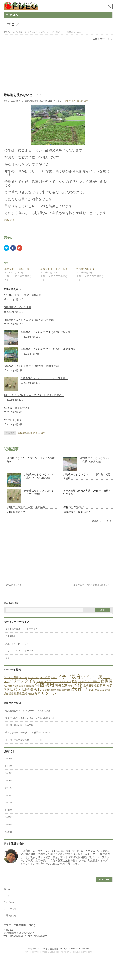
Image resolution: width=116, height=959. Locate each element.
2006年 (8, 832)
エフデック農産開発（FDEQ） (54, 948)
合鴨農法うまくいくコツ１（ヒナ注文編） (44, 378)
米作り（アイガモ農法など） (78, 101)
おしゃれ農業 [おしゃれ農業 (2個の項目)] (11, 677)
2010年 (8, 803)
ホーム (7, 889)
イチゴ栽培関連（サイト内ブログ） (22, 629)
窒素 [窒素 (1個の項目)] (59, 690)
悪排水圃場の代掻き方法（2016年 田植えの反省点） (34, 395)
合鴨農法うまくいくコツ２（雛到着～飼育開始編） (32, 366)
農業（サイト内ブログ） (17, 643)
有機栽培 (22, 433)
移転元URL (10, 220)
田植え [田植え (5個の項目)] (16, 689)
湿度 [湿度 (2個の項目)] (96, 685)
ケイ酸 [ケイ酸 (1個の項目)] (40, 681)
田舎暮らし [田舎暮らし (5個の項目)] (31, 689)
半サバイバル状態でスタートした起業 (23, 740)
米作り (36, 433)
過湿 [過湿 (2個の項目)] (24, 693)
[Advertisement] (58, 66)
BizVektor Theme (58, 952)
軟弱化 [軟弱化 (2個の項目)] (18, 693)
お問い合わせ (10, 915)
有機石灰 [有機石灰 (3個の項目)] (61, 685)
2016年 (8, 766)
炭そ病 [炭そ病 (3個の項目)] (104, 685)
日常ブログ (9, 902)
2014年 (8, 773)
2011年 (8, 795)
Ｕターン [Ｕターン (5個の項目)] (49, 693)
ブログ (7, 895)
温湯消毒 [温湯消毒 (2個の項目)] (88, 685)
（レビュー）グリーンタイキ (19, 651)
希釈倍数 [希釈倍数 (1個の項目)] (17, 686)
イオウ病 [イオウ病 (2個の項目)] (45, 677)
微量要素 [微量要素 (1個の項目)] (30, 686)
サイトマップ (10, 909)
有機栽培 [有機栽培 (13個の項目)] (44, 684)
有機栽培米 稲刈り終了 (18, 269)
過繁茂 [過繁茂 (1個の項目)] (31, 694)
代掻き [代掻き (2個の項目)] (88, 681)
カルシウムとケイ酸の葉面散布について (91, 585)
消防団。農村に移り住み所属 (19, 725)
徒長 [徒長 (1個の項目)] (23, 686)
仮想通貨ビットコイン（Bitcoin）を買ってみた (27, 710)
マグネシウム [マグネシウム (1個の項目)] (65, 681)
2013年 (8, 780)
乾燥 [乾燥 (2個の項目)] (74, 681)
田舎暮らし (10, 636)
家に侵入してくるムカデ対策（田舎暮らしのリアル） (31, 718)
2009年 (8, 810)
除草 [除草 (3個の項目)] (38, 693)
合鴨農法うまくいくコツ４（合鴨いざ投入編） (47, 332)
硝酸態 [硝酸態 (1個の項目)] (53, 690)
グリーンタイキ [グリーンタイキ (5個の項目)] (22, 681)
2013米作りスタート (89, 269)
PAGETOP (104, 879)
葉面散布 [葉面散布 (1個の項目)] (106, 690)
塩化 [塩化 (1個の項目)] (10, 686)
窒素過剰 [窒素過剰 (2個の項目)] (67, 689)
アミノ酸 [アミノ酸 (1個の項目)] (23, 677)
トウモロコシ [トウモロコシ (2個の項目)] (51, 681)
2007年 (8, 824)
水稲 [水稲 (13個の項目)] (78, 684)
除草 (43, 433)
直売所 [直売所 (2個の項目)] (46, 689)
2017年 (8, 759)
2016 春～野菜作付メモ (17, 407)
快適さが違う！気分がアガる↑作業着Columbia (27, 732)
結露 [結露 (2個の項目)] (91, 689)
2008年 (8, 817)
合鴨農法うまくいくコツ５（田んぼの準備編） (30, 319)
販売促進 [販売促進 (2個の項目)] (9, 693)
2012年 (8, 788)
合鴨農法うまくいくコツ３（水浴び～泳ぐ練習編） (49, 349)
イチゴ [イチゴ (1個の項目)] (54, 677)
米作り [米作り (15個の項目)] (80, 689)
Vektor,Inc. (75, 952)
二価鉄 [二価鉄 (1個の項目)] (81, 681)
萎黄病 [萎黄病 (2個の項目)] (98, 689)
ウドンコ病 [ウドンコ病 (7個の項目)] (91, 676)
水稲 (29, 433)
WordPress (41, 952)
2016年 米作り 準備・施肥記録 (23, 295)
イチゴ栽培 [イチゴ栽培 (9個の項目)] (68, 676)
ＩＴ (7, 658)
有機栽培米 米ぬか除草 (54, 269)
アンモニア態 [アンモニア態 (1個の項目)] (33, 677)
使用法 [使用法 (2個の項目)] (96, 681)
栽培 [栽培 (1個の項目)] (70, 686)
